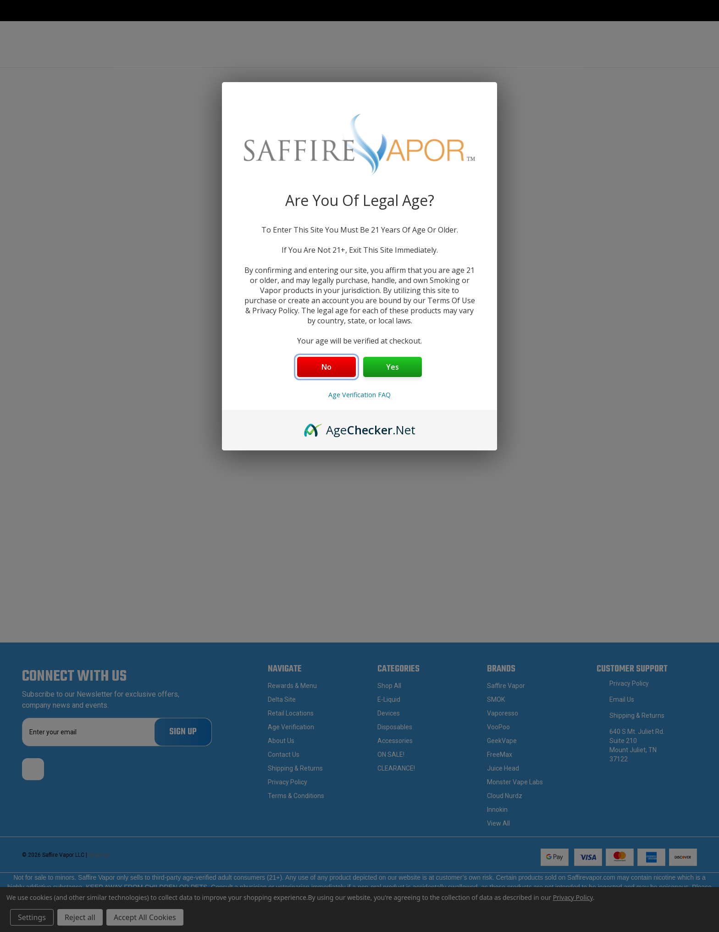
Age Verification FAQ (359, 394)
